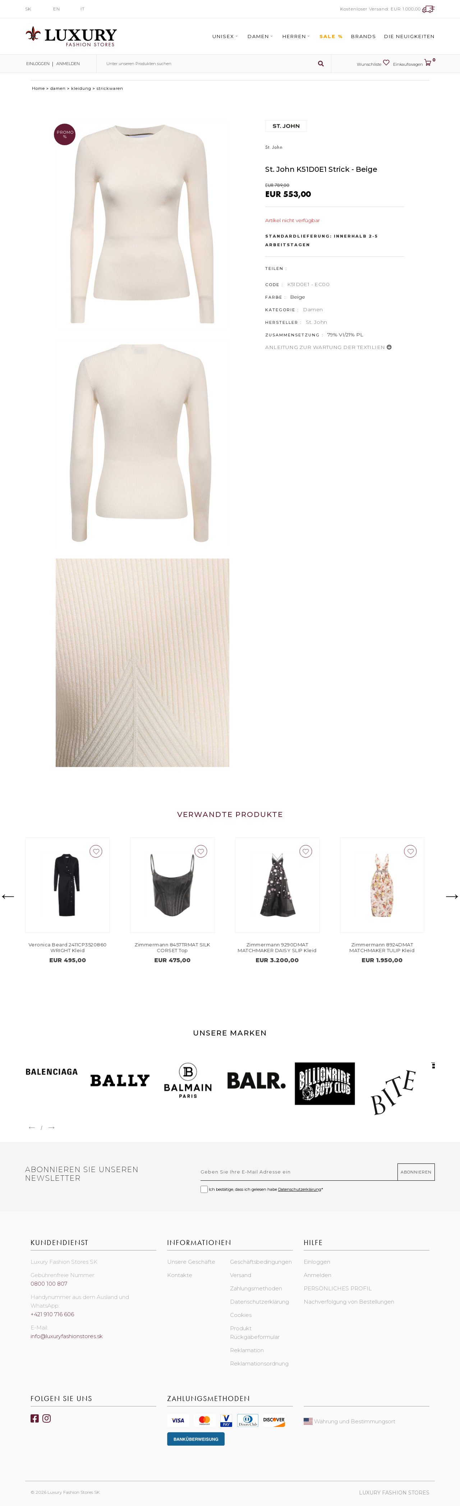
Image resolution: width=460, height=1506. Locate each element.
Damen (261, 36)
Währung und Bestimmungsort (349, 1421)
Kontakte (179, 1275)
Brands (363, 36)
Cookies (241, 1315)
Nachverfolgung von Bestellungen (349, 1301)
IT (82, 9)
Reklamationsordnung (259, 1363)
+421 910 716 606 (52, 1314)
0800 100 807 (49, 1283)
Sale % (331, 36)
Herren (297, 36)
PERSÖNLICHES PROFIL (338, 1288)
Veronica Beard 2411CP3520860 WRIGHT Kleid (73, 947)
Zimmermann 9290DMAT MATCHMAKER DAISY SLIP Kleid (282, 947)
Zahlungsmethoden (256, 1288)
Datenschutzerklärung (299, 1189)
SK (28, 9)
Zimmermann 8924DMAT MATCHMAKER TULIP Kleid (387, 947)
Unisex (226, 36)
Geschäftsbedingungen (261, 1261)
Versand (240, 1275)
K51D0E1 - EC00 (308, 284)
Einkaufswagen (414, 63)
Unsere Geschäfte (191, 1261)
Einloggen (37, 63)
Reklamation (247, 1350)
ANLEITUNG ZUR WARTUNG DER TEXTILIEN (328, 347)
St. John (316, 322)
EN (56, 9)
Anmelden (68, 63)
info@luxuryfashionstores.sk (67, 1336)
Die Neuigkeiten (409, 36)
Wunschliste (373, 63)
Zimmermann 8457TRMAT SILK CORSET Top (178, 947)
